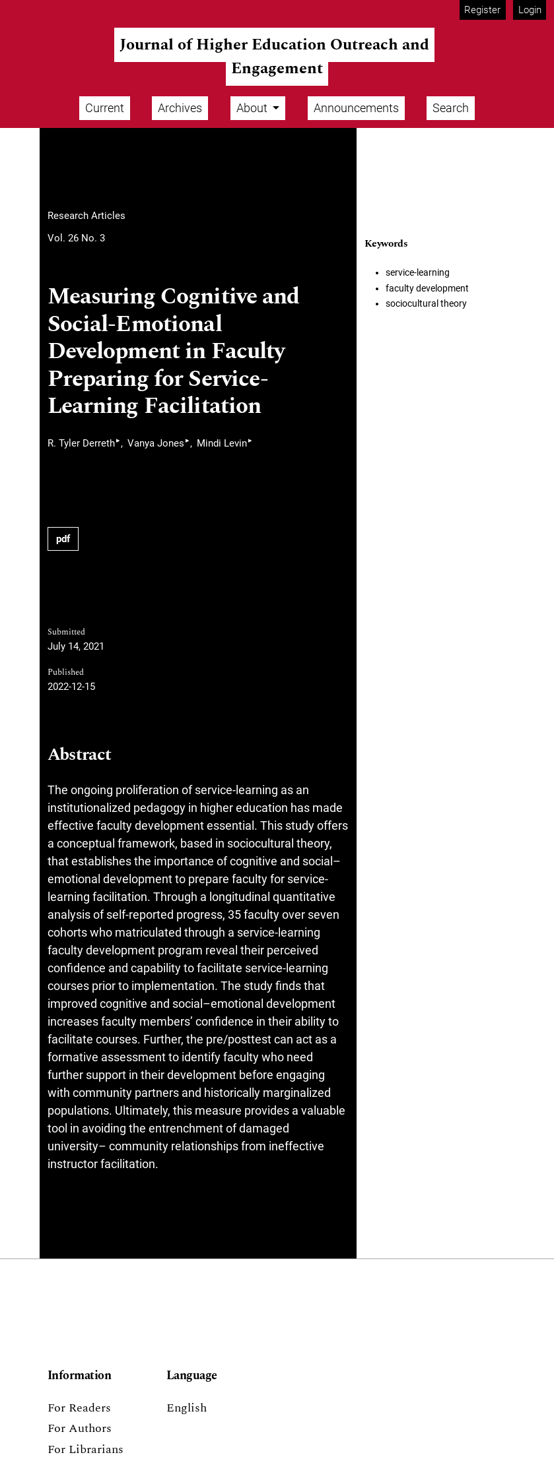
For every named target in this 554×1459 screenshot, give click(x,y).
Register (482, 10)
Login (529, 10)
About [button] (253, 108)
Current (104, 108)
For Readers (79, 1408)
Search (451, 108)
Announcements (356, 108)
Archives (180, 108)
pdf (63, 539)
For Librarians (85, 1449)
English (186, 1408)
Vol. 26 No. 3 (76, 238)
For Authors (80, 1428)
